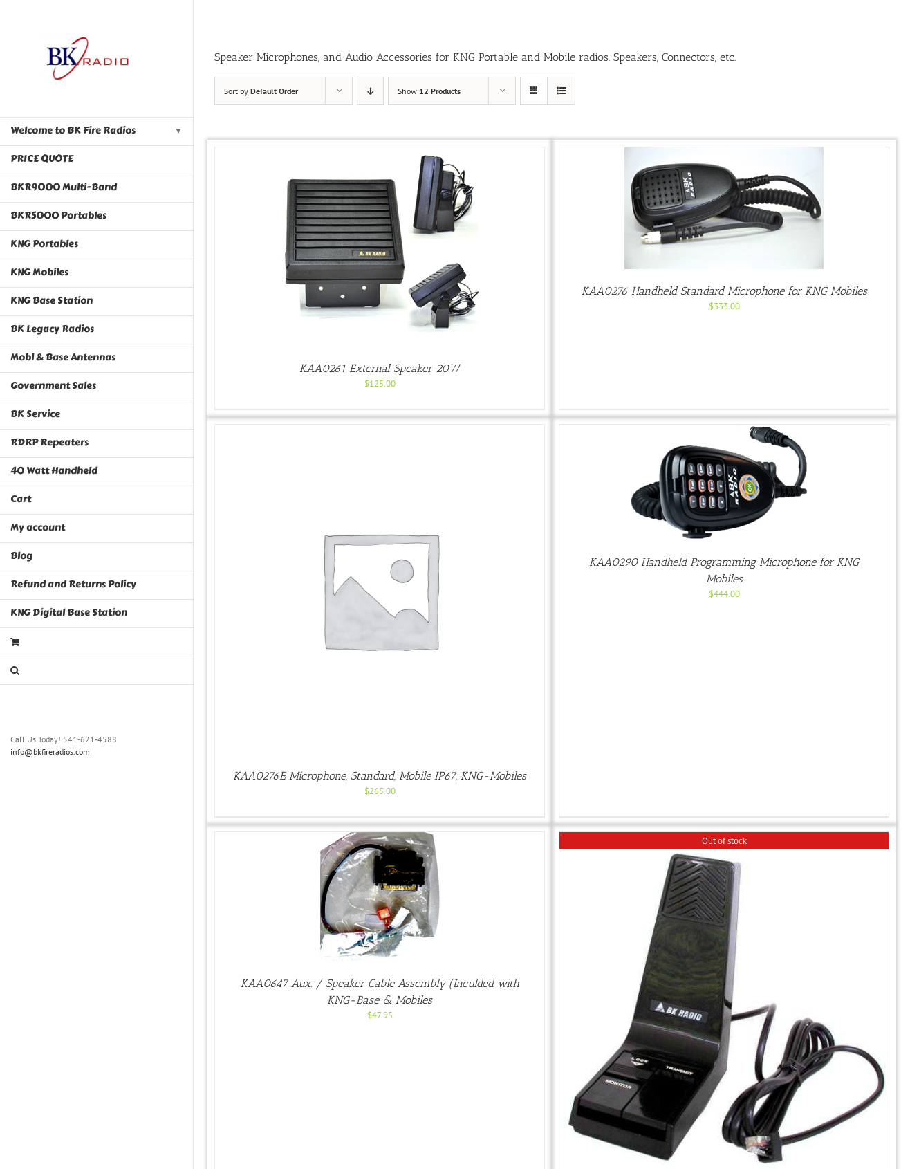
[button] (97, 670)
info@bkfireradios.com (50, 751)
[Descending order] (370, 91)
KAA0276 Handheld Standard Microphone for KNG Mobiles (724, 290)
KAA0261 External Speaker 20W (379, 368)
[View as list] (561, 90)
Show (429, 91)
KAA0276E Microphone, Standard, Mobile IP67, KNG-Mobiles (379, 775)
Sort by (261, 91)
